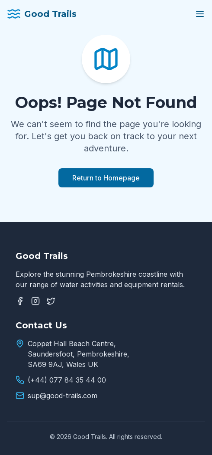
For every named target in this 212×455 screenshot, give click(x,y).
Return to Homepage (106, 177)
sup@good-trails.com (62, 395)
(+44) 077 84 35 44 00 (67, 380)
